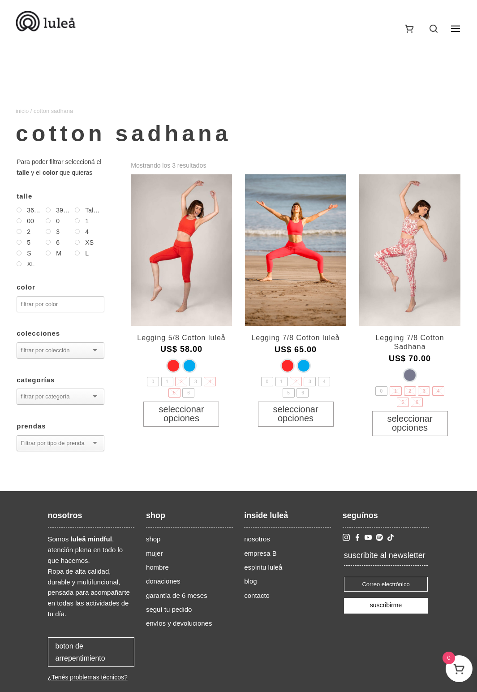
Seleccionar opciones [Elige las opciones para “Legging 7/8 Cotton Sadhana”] (409, 423)
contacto (257, 595)
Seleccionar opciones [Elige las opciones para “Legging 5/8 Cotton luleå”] (181, 413)
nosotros (257, 539)
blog (250, 581)
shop (153, 539)
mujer (154, 553)
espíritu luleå (263, 567)
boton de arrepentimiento (80, 652)
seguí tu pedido (169, 609)
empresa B (260, 553)
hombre (157, 567)
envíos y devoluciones (179, 623)
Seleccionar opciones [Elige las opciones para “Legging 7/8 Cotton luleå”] (295, 413)
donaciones (163, 581)
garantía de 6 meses (176, 595)
